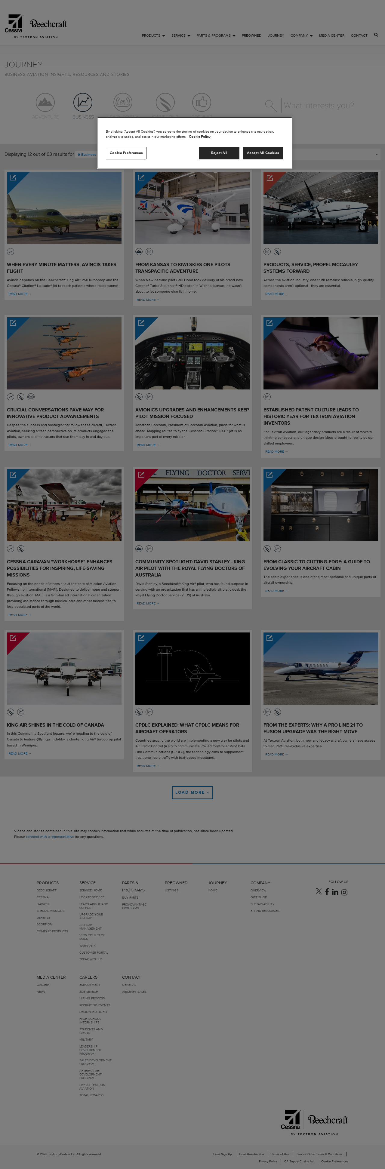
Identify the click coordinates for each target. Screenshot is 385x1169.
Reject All (219, 153)
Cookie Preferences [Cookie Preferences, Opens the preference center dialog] (126, 153)
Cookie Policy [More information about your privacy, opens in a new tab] (200, 136)
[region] (194, 143)
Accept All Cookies (263, 153)
